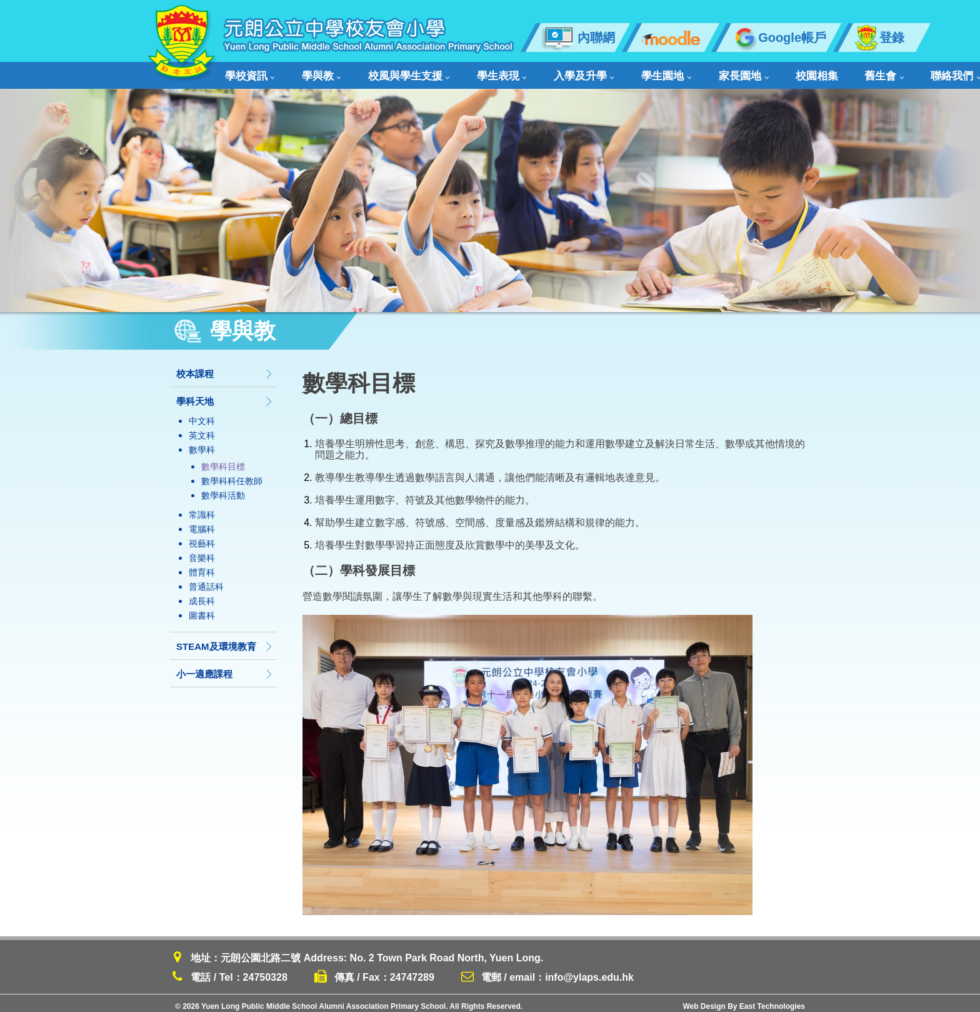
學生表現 (463, 72)
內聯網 (578, 37)
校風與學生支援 (383, 72)
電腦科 (202, 523)
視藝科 (202, 537)
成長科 (202, 595)
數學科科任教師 (231, 475)
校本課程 (225, 367)
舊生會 (782, 72)
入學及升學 (532, 72)
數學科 (202, 443)
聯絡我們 (841, 72)
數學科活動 (223, 489)
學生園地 (603, 72)
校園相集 (727, 72)
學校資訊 (249, 72)
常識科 (202, 508)
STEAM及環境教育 (225, 640)
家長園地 (667, 72)
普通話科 (206, 580)
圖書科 (202, 609)
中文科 (202, 415)
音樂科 (202, 552)
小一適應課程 (225, 667)
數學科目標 (223, 460)
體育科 (202, 566)
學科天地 (225, 395)
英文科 (202, 429)
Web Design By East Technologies (743, 1000)
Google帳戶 (778, 37)
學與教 (308, 72)
